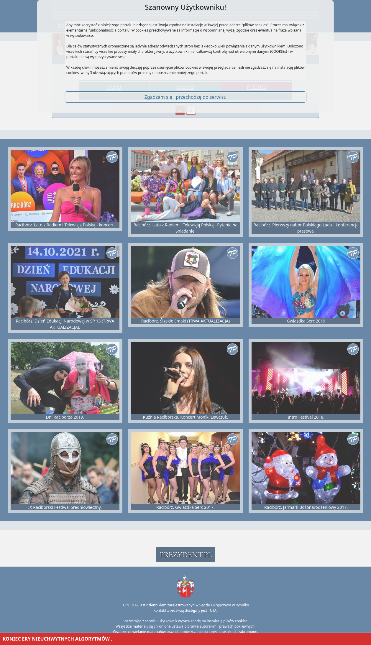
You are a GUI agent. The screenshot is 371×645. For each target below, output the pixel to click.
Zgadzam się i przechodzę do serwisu (186, 97)
